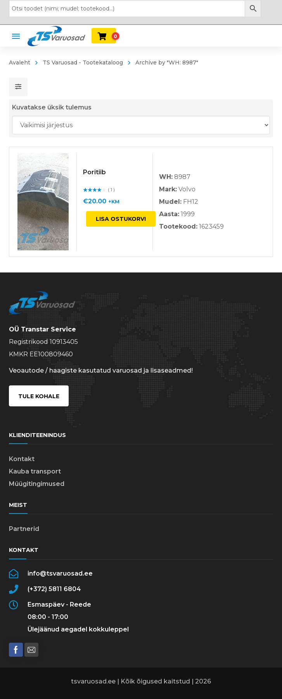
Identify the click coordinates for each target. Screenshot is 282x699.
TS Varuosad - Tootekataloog (83, 62)
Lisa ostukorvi (121, 218)
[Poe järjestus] (141, 125)
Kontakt (22, 459)
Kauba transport (35, 471)
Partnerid (24, 528)
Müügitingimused (36, 483)
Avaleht (19, 62)
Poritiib (94, 172)
